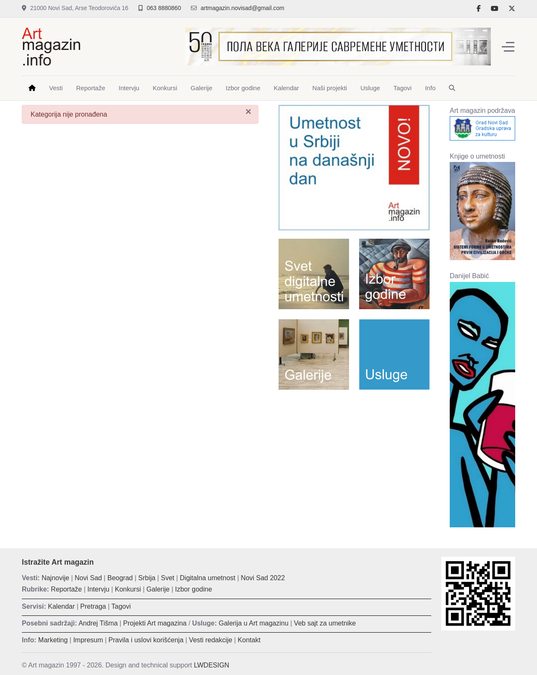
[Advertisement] (354, 457)
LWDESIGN (211, 665)
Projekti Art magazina (155, 623)
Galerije (157, 589)
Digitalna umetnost (208, 577)
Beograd (120, 577)
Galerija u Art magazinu (253, 623)
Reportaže (66, 589)
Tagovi (121, 606)
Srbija (147, 577)
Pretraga (93, 606)
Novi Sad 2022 (263, 577)
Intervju (98, 589)
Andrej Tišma (97, 623)
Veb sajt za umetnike (325, 623)
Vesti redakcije (210, 640)
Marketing (53, 640)
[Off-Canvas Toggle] (508, 46)
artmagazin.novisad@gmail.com (242, 8)
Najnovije (55, 577)
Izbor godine (193, 589)
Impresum (88, 640)
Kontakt (249, 640)
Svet (167, 577)
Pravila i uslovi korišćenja (146, 640)
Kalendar (61, 606)
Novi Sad (88, 577)
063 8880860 (164, 8)
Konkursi (128, 589)
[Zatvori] (248, 111)
